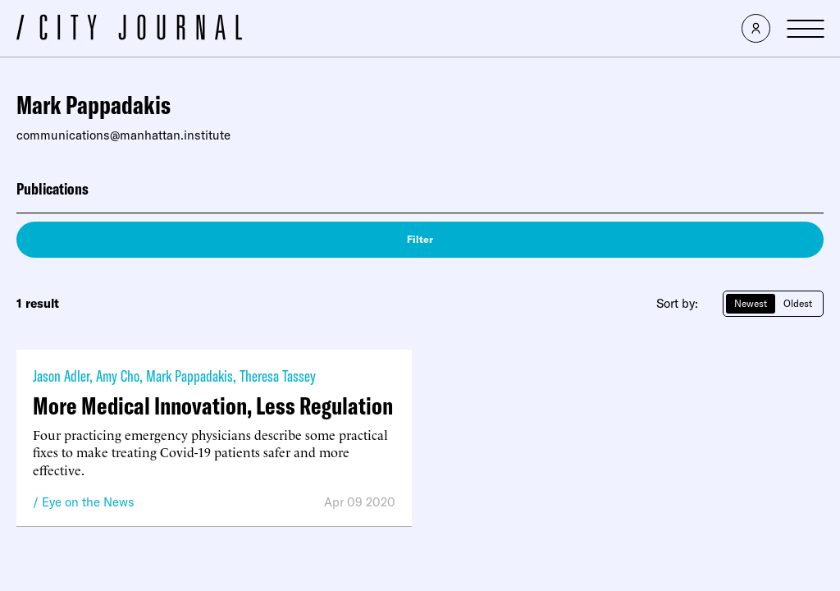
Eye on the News (88, 502)
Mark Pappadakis (189, 375)
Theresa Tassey (278, 375)
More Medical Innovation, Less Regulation (213, 405)
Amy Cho (117, 375)
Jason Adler (61, 375)
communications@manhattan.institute (123, 135)
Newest (750, 303)
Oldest (797, 303)
